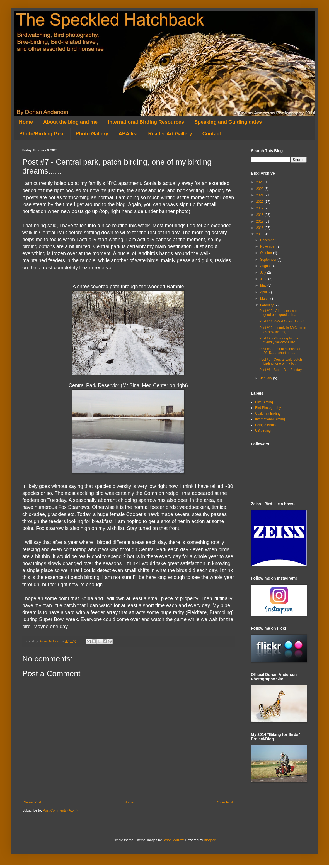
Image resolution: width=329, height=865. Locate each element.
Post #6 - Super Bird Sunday (280, 370)
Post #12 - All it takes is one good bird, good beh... (279, 313)
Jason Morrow (173, 840)
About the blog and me (70, 122)
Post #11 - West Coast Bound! (281, 321)
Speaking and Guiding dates (228, 122)
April (264, 292)
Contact (211, 133)
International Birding (270, 419)
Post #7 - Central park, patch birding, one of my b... (280, 361)
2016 (260, 228)
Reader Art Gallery (170, 133)
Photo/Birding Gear (42, 133)
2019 (260, 208)
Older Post (225, 802)
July (263, 273)
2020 (260, 202)
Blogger (209, 840)
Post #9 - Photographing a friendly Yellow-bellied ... (279, 340)
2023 (260, 182)
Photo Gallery (92, 133)
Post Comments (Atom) (60, 810)
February (267, 305)
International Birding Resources (146, 122)
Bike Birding (264, 402)
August (266, 266)
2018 (260, 215)
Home (26, 122)
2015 (260, 234)
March (265, 298)
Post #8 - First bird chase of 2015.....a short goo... (279, 351)
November (268, 246)
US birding (263, 430)
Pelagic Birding (266, 425)
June (264, 279)
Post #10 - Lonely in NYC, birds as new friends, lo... (282, 330)
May (263, 285)
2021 (260, 195)
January (266, 378)
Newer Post (32, 802)
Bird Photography (268, 408)
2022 (260, 189)
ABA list (128, 133)
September (268, 260)
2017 (260, 221)
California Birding (267, 414)
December (268, 240)
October (266, 253)
